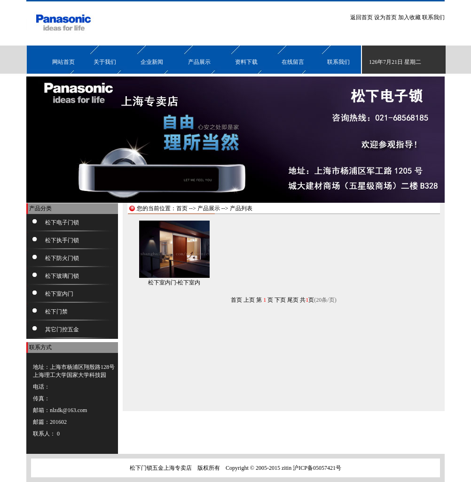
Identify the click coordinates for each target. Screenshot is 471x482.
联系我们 (433, 17)
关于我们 (105, 62)
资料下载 (246, 62)
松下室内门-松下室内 (174, 282)
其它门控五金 (62, 329)
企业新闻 (152, 62)
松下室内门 (59, 294)
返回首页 (361, 17)
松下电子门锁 (62, 222)
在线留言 (293, 62)
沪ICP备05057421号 (317, 468)
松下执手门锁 (62, 240)
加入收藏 (409, 17)
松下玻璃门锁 (62, 276)
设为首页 (385, 17)
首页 (182, 208)
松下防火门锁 (62, 258)
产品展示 (199, 62)
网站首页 (63, 62)
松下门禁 (56, 311)
